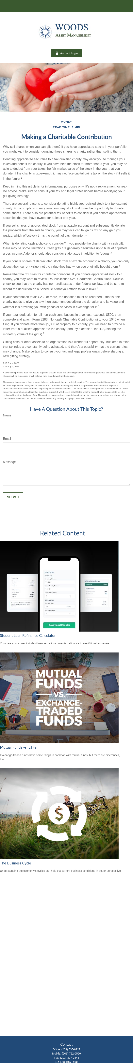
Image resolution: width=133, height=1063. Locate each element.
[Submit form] (13, 497)
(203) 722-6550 (71, 1053)
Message (9, 462)
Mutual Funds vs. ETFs (18, 747)
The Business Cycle (15, 863)
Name (7, 415)
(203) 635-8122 (70, 1049)
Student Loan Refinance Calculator (28, 635)
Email (7, 438)
